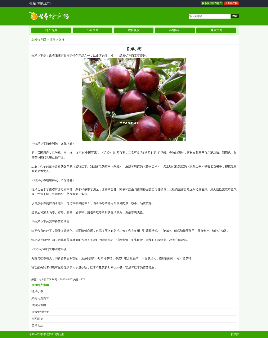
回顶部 (235, 334)
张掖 (61, 39)
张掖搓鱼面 (38, 305)
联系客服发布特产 (212, 3)
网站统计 (59, 334)
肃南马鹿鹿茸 (40, 298)
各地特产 (175, 30)
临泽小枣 (37, 291)
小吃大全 (92, 30)
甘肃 (52, 39)
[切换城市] (43, 3)
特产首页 (51, 30)
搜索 (234, 16)
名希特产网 (231, 3)
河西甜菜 (37, 318)
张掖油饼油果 (40, 312)
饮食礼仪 (134, 30)
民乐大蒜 (37, 325)
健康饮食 (216, 30)
